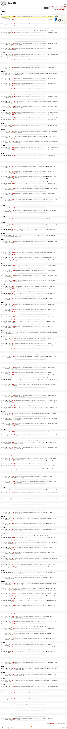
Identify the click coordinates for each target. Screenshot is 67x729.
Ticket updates (58, 19)
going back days (59, 15)
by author (60, 16)
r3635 (16, 333)
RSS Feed (34, 726)
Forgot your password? (62, 6)
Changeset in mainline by (30, 30)
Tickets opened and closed (59, 18)
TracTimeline (52, 723)
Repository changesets (59, 20)
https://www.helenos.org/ (63, 728)
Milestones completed (59, 17)
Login (49, 6)
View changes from (60, 13)
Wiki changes (57, 21)
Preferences (53, 6)
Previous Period (58, 9)
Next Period (63, 9)
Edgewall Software (10, 728)
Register (57, 6)
